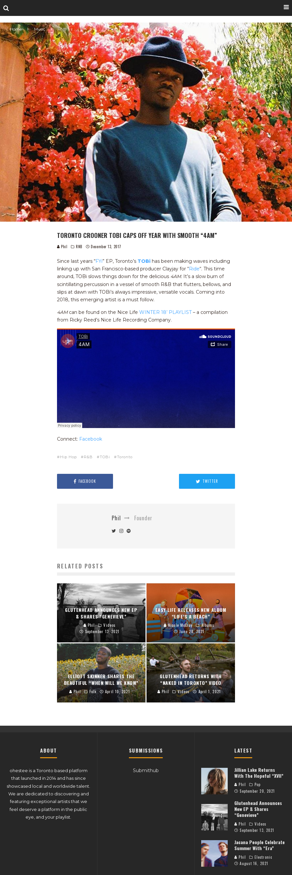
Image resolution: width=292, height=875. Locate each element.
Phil (62, 246)
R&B (88, 457)
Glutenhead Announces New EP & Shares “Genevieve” (258, 808)
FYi (98, 261)
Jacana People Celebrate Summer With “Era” (259, 845)
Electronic (263, 857)
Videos (261, 824)
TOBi (144, 261)
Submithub (146, 770)
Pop (258, 784)
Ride (194, 269)
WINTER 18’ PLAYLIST (165, 312)
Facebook (90, 439)
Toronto (125, 457)
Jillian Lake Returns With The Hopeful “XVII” (258, 772)
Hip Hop (68, 457)
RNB (79, 246)
